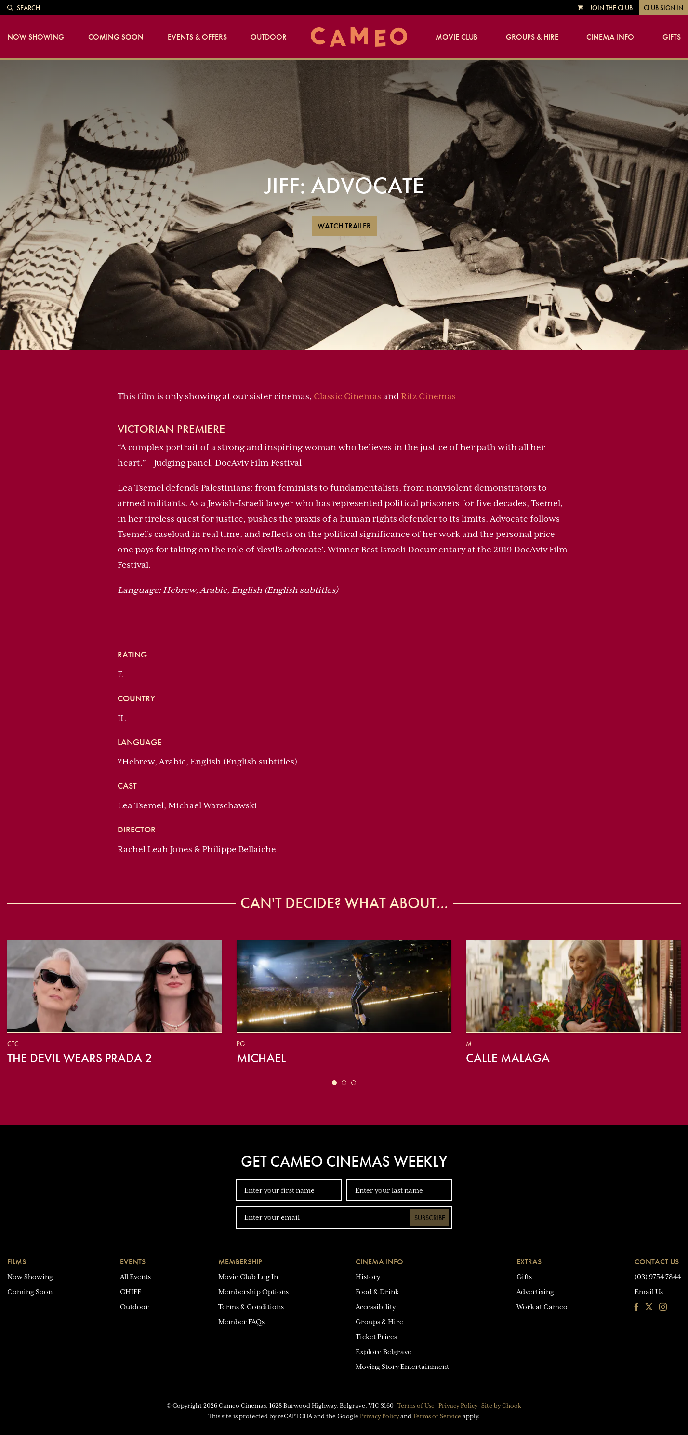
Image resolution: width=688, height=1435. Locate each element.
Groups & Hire (532, 37)
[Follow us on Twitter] (649, 1308)
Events (133, 1262)
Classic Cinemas (347, 396)
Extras (529, 1262)
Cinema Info (610, 37)
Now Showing (35, 37)
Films (16, 1262)
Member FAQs (241, 1322)
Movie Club (456, 37)
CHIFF (130, 1292)
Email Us (649, 1292)
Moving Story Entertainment (402, 1366)
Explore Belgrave (383, 1351)
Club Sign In (663, 7)
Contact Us (657, 1262)
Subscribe (429, 1217)
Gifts (671, 37)
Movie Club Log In (248, 1277)
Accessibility (376, 1307)
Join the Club (611, 7)
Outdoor (269, 37)
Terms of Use (416, 1405)
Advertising (535, 1292)
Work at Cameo (542, 1307)
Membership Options (253, 1292)
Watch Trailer (344, 226)
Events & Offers (197, 37)
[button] (334, 1082)
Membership (240, 1262)
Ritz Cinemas (428, 396)
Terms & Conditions (251, 1307)
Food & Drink (377, 1292)
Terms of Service (437, 1416)
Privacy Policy (457, 1405)
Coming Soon (116, 37)
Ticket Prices (376, 1337)
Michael (261, 1058)
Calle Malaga (508, 1058)
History (368, 1277)
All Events (135, 1277)
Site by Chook (501, 1405)
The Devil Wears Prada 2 (79, 1058)
